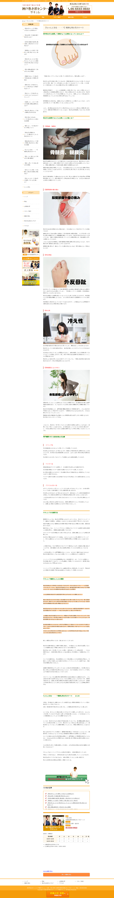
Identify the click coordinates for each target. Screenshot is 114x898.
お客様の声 (27, 206)
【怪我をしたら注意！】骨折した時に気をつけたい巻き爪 (62, 800)
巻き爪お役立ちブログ (30, 220)
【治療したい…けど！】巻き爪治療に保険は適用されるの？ (31, 103)
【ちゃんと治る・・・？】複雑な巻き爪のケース (31, 150)
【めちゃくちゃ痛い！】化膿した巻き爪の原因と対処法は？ (31, 171)
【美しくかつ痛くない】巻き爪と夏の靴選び (31, 157)
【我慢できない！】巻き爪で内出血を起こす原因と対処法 (31, 78)
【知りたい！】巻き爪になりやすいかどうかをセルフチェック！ (31, 95)
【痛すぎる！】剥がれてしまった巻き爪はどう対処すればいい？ (31, 86)
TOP (29, 17)
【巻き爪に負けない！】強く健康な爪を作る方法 (31, 111)
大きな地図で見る (47, 871)
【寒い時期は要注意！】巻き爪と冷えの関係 (59, 807)
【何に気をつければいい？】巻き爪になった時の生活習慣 (31, 119)
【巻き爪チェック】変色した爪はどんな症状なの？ (60, 793)
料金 (43, 17)
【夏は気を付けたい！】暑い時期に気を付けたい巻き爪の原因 (31, 142)
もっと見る (27, 187)
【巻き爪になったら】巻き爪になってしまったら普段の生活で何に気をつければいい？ (31, 61)
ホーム (23, 20)
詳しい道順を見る (66, 874)
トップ (26, 196)
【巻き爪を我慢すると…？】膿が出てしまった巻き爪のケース (31, 134)
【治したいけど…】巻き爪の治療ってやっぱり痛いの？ (31, 180)
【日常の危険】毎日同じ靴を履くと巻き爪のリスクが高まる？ (63, 798)
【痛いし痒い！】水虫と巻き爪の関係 (31, 164)
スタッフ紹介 (57, 17)
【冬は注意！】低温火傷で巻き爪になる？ (58, 796)
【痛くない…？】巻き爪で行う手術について (31, 126)
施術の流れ (71, 17)
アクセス (85, 17)
